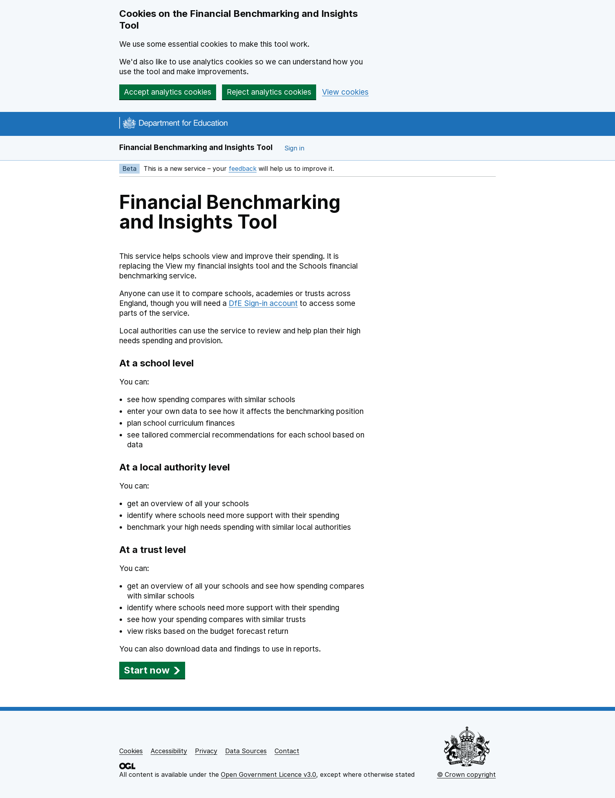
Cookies (131, 751)
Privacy (206, 751)
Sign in (294, 148)
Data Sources (246, 751)
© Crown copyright (466, 774)
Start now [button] (152, 670)
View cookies (345, 92)
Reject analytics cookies (269, 92)
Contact (287, 751)
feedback (243, 168)
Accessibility (169, 751)
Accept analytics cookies (167, 92)
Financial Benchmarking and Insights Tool (196, 147)
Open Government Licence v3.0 (268, 774)
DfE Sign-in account (263, 303)
